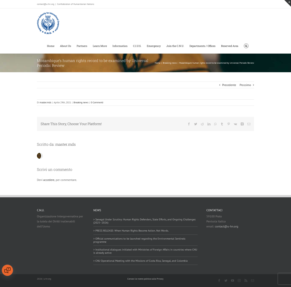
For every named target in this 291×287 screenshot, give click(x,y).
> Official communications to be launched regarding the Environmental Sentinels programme (139, 240)
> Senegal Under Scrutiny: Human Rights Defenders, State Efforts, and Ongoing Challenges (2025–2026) (144, 221)
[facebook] (219, 280)
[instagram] (239, 280)
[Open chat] (7, 270)
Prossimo (245, 85)
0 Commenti (97, 102)
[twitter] (225, 280)
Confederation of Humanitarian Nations (75, 4)
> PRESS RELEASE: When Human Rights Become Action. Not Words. (131, 230)
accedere (48, 180)
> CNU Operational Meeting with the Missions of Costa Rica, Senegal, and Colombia (140, 260)
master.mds (45, 102)
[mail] (252, 280)
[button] (246, 45)
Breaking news (80, 102)
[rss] (245, 280)
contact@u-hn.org (226, 226)
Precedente (229, 85)
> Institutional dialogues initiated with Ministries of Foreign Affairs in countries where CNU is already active (145, 251)
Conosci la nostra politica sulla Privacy (145, 278)
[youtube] (232, 280)
